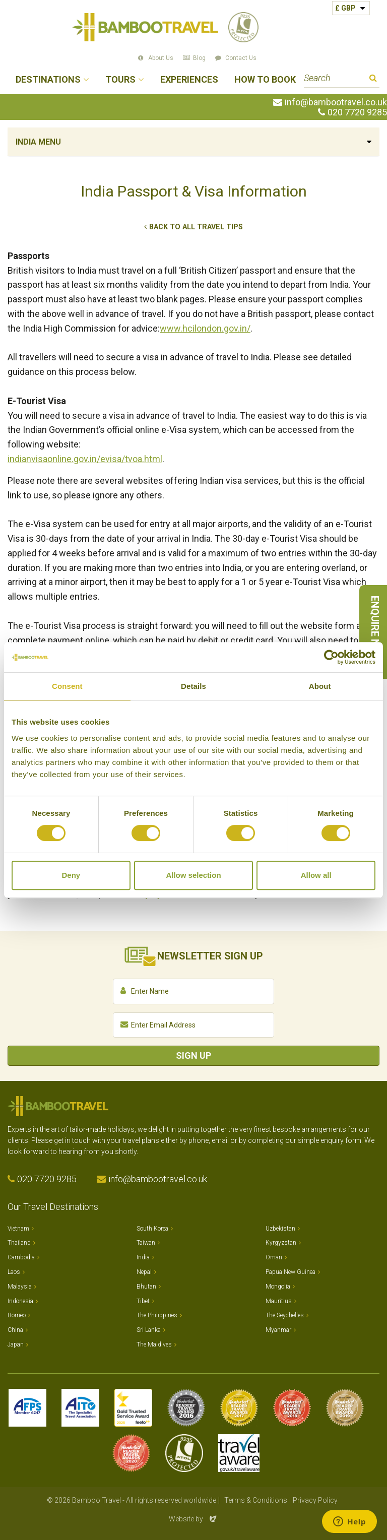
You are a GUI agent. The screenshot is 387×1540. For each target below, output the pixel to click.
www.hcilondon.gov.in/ (205, 328)
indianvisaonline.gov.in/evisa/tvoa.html (85, 459)
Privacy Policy (315, 1500)
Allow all (316, 875)
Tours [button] (120, 80)
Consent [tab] (67, 686)
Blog (199, 57)
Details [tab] (193, 686)
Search (373, 79)
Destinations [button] (48, 80)
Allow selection (193, 875)
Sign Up (193, 1055)
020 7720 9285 (357, 112)
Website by (193, 1519)
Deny (70, 875)
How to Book (265, 80)
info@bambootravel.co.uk (336, 102)
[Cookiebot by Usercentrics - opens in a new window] (331, 657)
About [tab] (320, 686)
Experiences (189, 80)
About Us (160, 57)
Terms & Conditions (255, 1500)
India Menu (38, 142)
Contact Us (240, 57)
